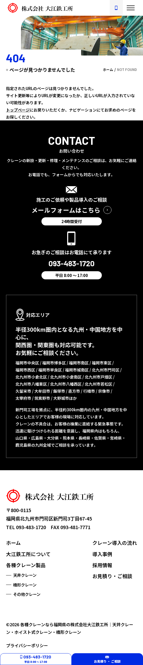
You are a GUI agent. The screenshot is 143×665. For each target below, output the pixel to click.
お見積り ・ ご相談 (107, 659)
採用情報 (102, 564)
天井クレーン (24, 575)
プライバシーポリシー (27, 645)
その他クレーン (26, 594)
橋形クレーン (24, 585)
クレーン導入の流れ (114, 542)
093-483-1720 (31, 527)
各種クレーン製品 (26, 564)
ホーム (13, 542)
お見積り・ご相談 (112, 575)
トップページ (18, 110)
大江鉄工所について (28, 553)
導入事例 (102, 553)
